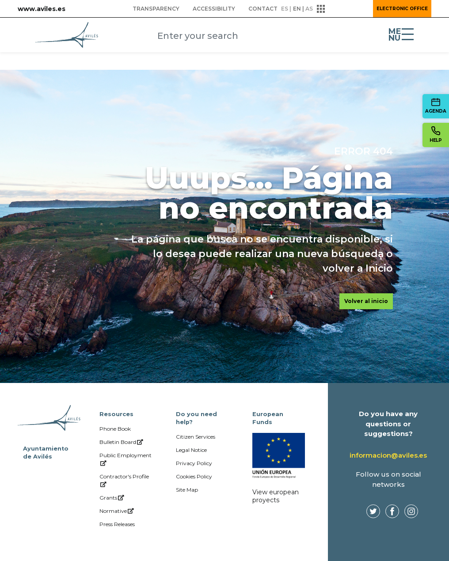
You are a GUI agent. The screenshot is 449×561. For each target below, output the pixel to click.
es (284, 8)
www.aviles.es (41, 9)
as (309, 8)
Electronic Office (402, 8)
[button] (342, 9)
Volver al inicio (366, 301)
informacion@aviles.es (388, 455)
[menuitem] (156, 9)
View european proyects (275, 496)
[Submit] (307, 37)
